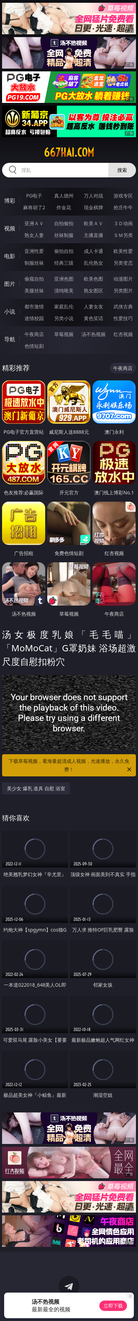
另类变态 (123, 262)
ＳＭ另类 (123, 235)
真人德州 (63, 195)
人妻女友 (93, 306)
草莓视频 (63, 334)
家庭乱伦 (63, 306)
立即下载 (113, 1305)
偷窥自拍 (34, 278)
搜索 (122, 170)
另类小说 (63, 318)
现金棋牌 (93, 207)
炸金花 (64, 207)
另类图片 (123, 290)
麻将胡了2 (34, 207)
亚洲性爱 (34, 251)
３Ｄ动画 (123, 223)
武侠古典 (123, 306)
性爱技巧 (123, 318)
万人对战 (93, 195)
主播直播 (93, 235)
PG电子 (34, 195)
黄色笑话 (93, 318)
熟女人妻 (34, 235)
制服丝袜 (34, 262)
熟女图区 (93, 290)
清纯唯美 (63, 290)
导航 (9, 339)
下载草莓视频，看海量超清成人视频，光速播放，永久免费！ (70, 766)
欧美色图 (93, 278)
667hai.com (69, 152)
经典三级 (63, 262)
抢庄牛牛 (123, 207)
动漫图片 (123, 278)
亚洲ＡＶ (34, 223)
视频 (9, 228)
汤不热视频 (93, 334)
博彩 (9, 200)
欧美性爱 (123, 251)
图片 (9, 284)
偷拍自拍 (63, 251)
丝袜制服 (63, 235)
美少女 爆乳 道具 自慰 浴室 (36, 788)
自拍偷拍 (63, 223)
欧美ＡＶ (93, 223)
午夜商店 (34, 334)
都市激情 (34, 306)
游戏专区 (123, 195)
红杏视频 (123, 334)
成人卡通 (93, 251)
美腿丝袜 (34, 290)
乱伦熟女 (93, 262)
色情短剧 (34, 346)
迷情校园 (34, 318)
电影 (9, 256)
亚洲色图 (63, 278)
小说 (9, 311)
